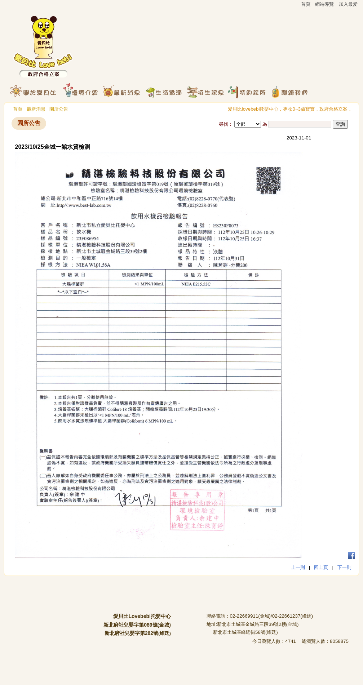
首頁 (17, 109)
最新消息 (36, 109)
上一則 (298, 567)
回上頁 (321, 567)
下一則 (344, 567)
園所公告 (58, 109)
